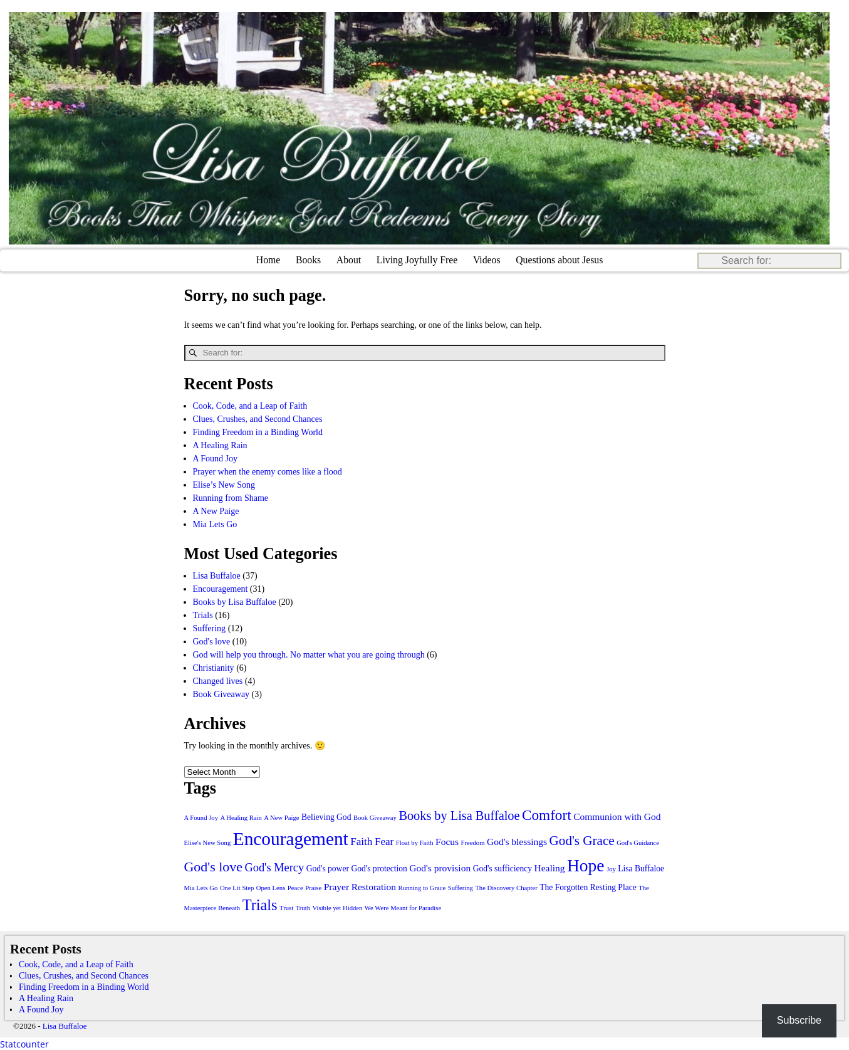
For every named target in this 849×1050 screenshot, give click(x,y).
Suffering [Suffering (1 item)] (460, 887)
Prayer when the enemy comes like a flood (267, 471)
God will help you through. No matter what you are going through (309, 654)
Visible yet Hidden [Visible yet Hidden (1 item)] (337, 907)
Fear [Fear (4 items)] (384, 841)
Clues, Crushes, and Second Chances (258, 418)
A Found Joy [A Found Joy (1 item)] (201, 817)
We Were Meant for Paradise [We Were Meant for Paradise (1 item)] (403, 907)
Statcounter (24, 1043)
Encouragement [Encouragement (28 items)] (290, 838)
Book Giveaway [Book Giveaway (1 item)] (375, 817)
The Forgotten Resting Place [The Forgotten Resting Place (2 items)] (587, 886)
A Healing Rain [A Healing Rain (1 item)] (240, 817)
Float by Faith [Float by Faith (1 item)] (415, 842)
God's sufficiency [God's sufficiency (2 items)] (502, 868)
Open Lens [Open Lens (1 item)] (270, 887)
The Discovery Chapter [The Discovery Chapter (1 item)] (506, 887)
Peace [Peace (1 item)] (295, 887)
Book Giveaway (221, 693)
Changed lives (218, 680)
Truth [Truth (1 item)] (303, 907)
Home (268, 260)
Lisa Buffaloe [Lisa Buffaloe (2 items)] (641, 868)
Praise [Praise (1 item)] (313, 887)
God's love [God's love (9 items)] (213, 866)
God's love (212, 641)
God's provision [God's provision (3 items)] (440, 867)
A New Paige (216, 510)
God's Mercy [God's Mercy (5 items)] (274, 867)
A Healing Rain (220, 444)
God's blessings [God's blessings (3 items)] (517, 841)
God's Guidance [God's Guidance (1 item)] (638, 842)
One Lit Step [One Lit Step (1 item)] (237, 887)
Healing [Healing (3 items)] (549, 867)
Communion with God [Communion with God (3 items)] (616, 816)
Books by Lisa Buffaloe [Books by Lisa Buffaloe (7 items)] (458, 815)
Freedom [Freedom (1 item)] (473, 842)
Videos (487, 260)
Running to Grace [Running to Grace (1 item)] (422, 887)
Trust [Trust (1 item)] (286, 907)
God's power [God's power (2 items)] (327, 868)
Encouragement (220, 588)
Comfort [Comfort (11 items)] (546, 814)
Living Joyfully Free (417, 260)
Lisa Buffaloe (217, 575)
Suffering (209, 628)
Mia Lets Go (215, 523)
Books (308, 260)
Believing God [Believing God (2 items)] (326, 816)
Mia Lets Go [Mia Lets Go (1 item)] (201, 887)
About (348, 260)
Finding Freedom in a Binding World (258, 431)
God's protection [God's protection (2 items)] (379, 868)
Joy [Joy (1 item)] (611, 868)
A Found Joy (215, 458)
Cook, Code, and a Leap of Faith (250, 405)
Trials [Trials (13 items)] (260, 904)
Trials (203, 614)
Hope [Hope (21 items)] (585, 865)
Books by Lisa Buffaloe (234, 601)
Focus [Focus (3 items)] (447, 841)
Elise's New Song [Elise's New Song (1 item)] (207, 842)
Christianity (213, 667)
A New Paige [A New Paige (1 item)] (281, 817)
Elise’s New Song (224, 484)
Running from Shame (231, 497)
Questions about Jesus (559, 260)
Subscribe (799, 1020)
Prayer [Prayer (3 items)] (336, 886)
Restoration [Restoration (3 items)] (374, 886)
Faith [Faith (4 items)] (361, 841)
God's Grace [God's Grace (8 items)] (582, 840)
